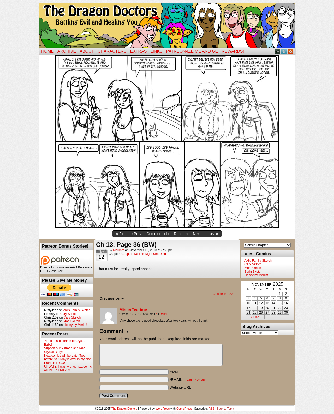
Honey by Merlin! (75, 325)
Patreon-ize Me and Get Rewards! (205, 51)
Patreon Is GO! (54, 363)
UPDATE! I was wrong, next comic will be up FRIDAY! (68, 368)
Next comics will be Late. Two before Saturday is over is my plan (67, 357)
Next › (197, 234)
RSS (290, 51)
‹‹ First (121, 234)
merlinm (118, 250)
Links (157, 51)
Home (47, 51)
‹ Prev (136, 234)
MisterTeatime (133, 310)
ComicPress (184, 408)
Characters (112, 51)
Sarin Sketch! (253, 271)
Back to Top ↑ (225, 408)
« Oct (255, 317)
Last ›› (213, 234)
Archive (66, 51)
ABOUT (87, 51)
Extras (138, 51)
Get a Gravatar (197, 380)
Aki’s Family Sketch (76, 310)
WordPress (163, 408)
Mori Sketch (71, 321)
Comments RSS (223, 293)
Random (181, 234)
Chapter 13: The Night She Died (143, 254)
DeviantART (277, 51)
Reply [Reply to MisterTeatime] (163, 313)
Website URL (180, 387)
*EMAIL (189, 379)
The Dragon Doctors (124, 408)
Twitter (284, 51)
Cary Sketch (68, 314)
